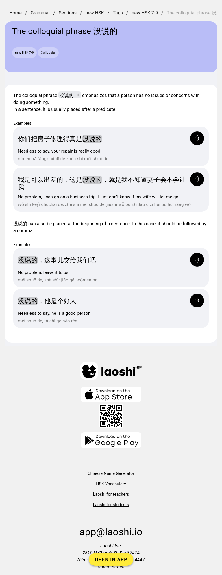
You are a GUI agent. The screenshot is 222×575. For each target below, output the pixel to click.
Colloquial (48, 52)
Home (15, 13)
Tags (118, 13)
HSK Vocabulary (111, 483)
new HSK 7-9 (145, 13)
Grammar (40, 13)
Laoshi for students (111, 504)
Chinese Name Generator (111, 473)
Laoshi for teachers (111, 494)
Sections (68, 13)
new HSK (95, 13)
